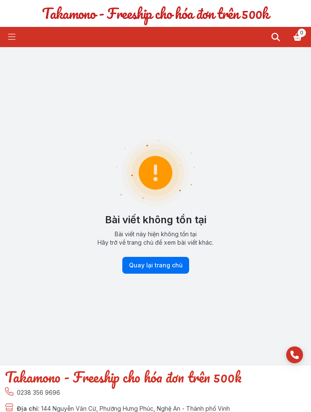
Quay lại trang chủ (155, 265)
